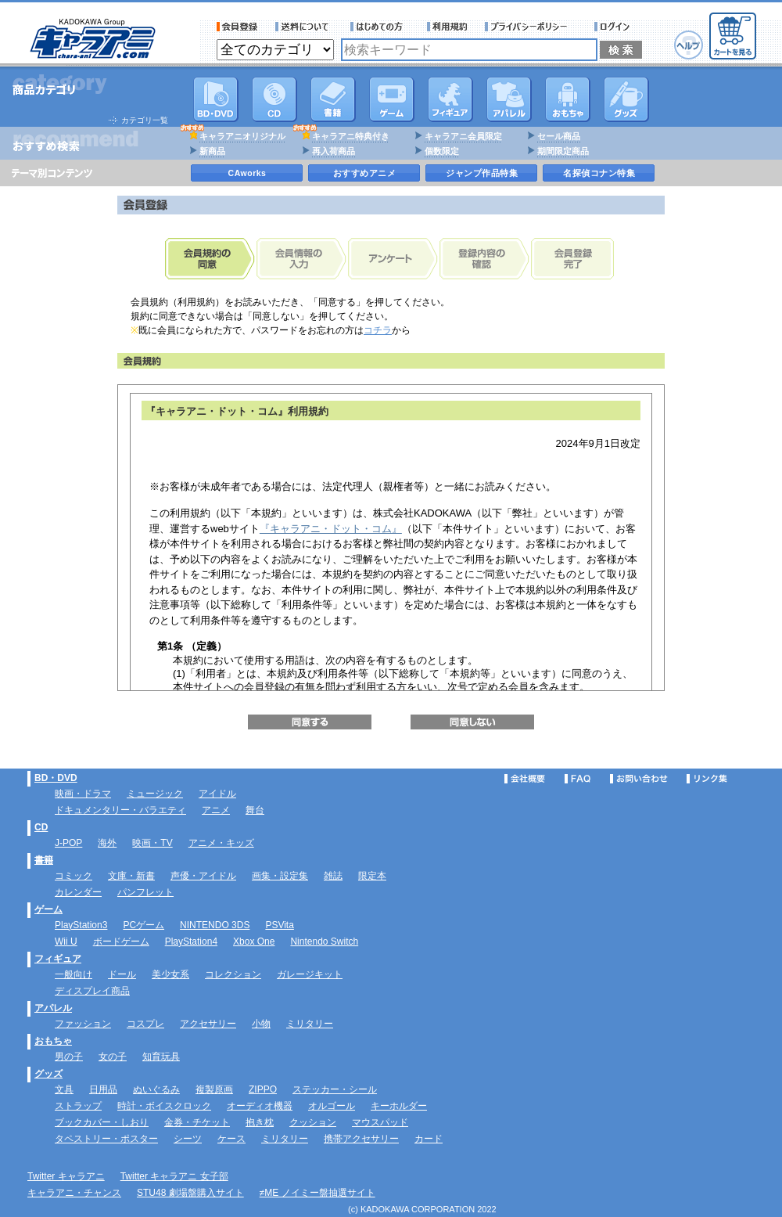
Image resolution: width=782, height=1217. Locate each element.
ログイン (614, 26)
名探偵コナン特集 (599, 173)
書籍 (333, 99)
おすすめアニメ (364, 173)
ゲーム (48, 909)
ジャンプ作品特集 (482, 173)
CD (274, 99)
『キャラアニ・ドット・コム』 (331, 529)
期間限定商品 (563, 151)
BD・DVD (55, 777)
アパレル (509, 99)
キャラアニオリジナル (242, 136)
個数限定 (442, 151)
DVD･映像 (216, 99)
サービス (380, 26)
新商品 (212, 151)
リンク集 (707, 778)
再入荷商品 (333, 151)
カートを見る (732, 36)
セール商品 (558, 136)
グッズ (626, 99)
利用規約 (447, 26)
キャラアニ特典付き (350, 136)
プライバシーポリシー (531, 26)
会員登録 (237, 26)
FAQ (577, 778)
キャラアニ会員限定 (463, 136)
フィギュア (450, 99)
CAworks (247, 173)
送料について (304, 26)
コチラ (378, 330)
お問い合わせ (639, 778)
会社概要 (524, 778)
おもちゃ (567, 99)
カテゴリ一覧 (144, 120)
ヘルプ (688, 45)
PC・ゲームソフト (391, 99)
